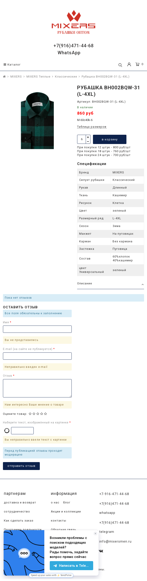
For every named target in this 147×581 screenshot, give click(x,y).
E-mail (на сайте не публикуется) (28, 349)
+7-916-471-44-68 (114, 494)
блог (66, 502)
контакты (58, 520)
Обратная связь (63, 529)
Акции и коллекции (65, 511)
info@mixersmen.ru (116, 541)
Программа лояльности (22, 529)
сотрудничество (16, 511)
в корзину (110, 139)
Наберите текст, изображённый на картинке (36, 422)
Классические (66, 76)
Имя (6, 322)
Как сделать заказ (18, 520)
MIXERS (16, 76)
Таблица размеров (92, 126)
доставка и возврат (19, 502)
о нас (54, 502)
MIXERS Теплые (38, 76)
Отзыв (8, 375)
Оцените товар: (15, 414)
